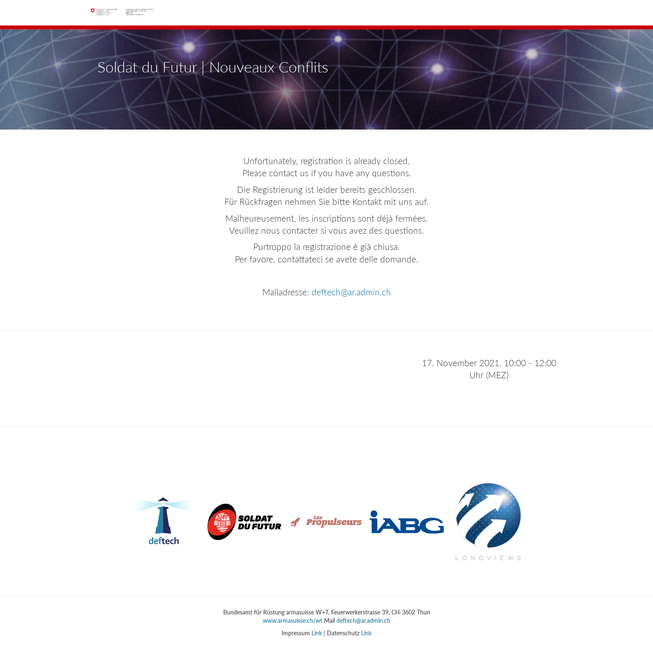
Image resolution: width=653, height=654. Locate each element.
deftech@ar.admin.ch (351, 292)
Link (317, 633)
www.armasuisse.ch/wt (292, 620)
